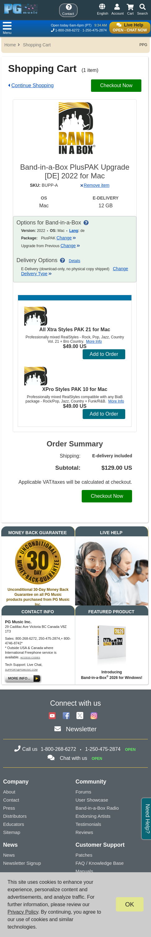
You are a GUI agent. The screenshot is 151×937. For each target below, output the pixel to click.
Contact (11, 800)
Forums (83, 791)
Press (9, 808)
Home (10, 44)
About (9, 791)
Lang (73, 230)
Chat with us (73, 758)
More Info (94, 341)
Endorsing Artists (93, 816)
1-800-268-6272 (67, 30)
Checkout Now (116, 85)
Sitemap (11, 832)
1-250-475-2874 (94, 30)
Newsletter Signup (22, 863)
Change (66, 237)
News (9, 855)
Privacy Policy (22, 912)
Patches (84, 855)
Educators (13, 824)
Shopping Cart (37, 44)
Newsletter (81, 728)
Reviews (84, 832)
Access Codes (30, 657)
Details (74, 261)
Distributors (15, 816)
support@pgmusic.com (21, 669)
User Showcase (92, 800)
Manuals (84, 871)
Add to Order (104, 354)
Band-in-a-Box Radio (97, 808)
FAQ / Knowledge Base (100, 863)
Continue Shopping (32, 85)
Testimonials (88, 824)
